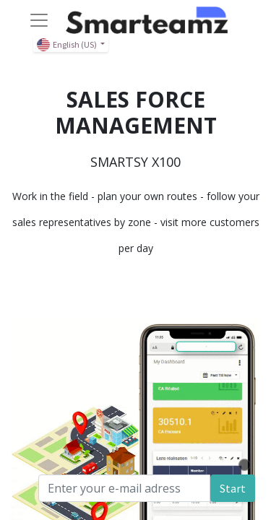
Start (233, 488)
